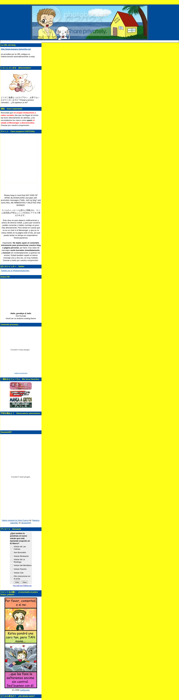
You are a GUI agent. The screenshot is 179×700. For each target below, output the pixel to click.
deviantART (26, 523)
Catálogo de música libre (20, 373)
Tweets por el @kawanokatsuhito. (15, 270)
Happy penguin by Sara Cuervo (15, 520)
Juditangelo (25, 690)
